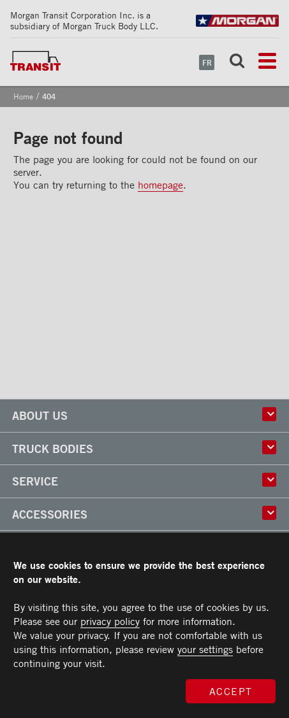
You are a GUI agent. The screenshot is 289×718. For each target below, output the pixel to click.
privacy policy (110, 621)
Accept (231, 691)
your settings (205, 649)
